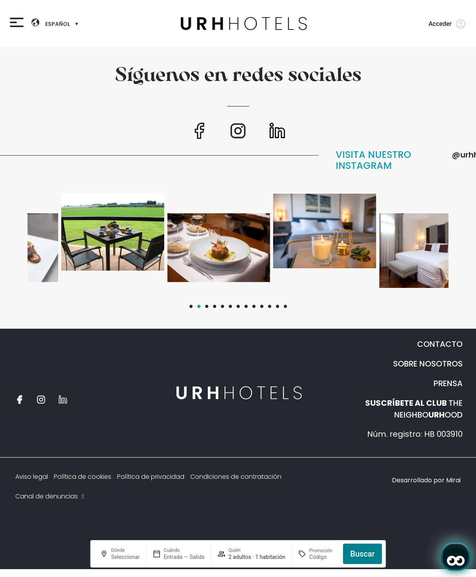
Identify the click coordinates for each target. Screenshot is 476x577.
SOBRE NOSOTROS (428, 363)
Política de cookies (82, 476)
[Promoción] (323, 557)
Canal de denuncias (50, 496)
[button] (191, 306)
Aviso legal (31, 476)
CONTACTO (440, 344)
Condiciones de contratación (235, 476)
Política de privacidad (150, 476)
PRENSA (448, 383)
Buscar (362, 554)
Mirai (453, 480)
